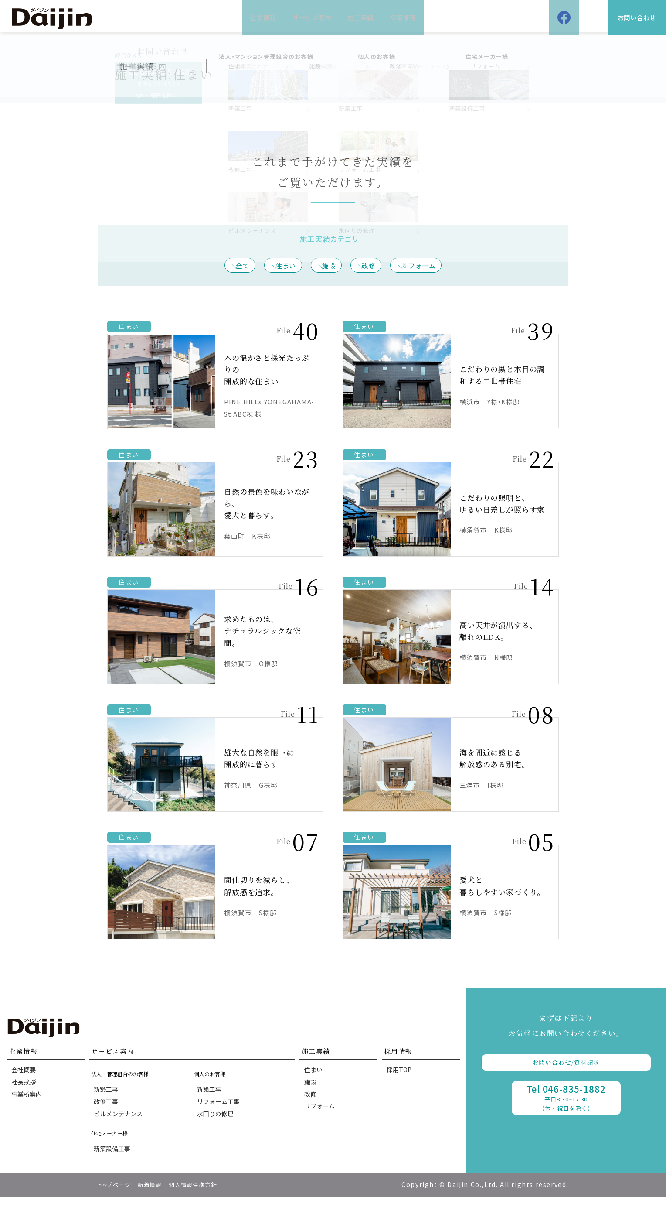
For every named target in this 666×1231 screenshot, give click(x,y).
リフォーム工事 (219, 1128)
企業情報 (226, 17)
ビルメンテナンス (119, 1143)
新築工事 (107, 1112)
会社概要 (25, 1093)
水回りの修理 (216, 1143)
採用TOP (400, 1093)
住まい (276, 266)
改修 (380, 266)
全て (221, 266)
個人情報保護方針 (203, 1218)
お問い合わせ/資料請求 (566, 1086)
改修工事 (107, 1128)
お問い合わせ (619, 17)
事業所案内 (28, 1123)
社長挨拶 (25, 1108)
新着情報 (155, 1218)
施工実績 (373, 17)
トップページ (117, 1218)
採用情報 (440, 17)
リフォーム (442, 266)
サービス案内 (299, 17)
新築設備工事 (113, 1181)
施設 (330, 266)
